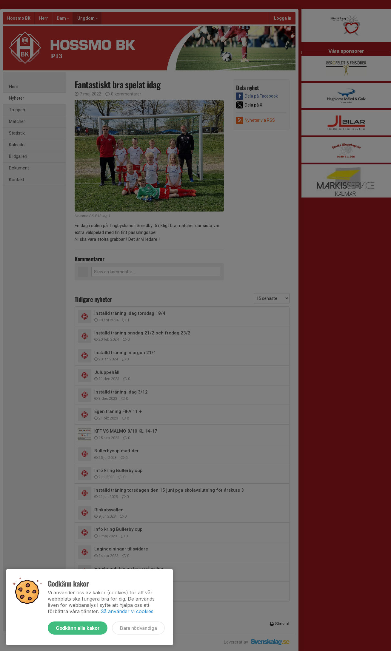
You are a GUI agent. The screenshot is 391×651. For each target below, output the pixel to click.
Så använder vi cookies (127, 611)
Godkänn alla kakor (77, 628)
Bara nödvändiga (138, 628)
